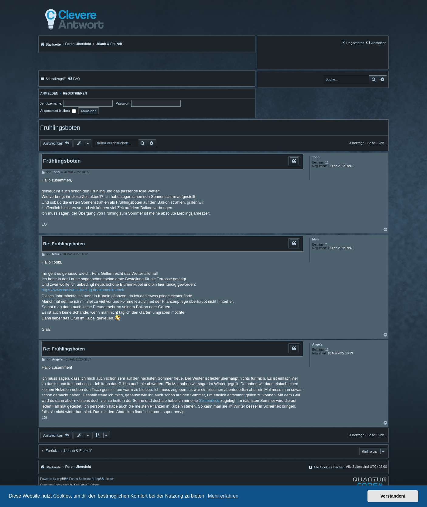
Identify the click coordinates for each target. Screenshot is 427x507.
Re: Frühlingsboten (64, 243)
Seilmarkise (209, 400)
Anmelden (48, 93)
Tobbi (316, 157)
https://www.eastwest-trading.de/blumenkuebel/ (83, 290)
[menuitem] (376, 42)
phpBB (61, 479)
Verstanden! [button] (393, 496)
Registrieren (75, 93)
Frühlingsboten (60, 127)
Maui (315, 239)
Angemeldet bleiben (58, 110)
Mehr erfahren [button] (223, 495)
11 (327, 162)
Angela (317, 344)
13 (327, 349)
